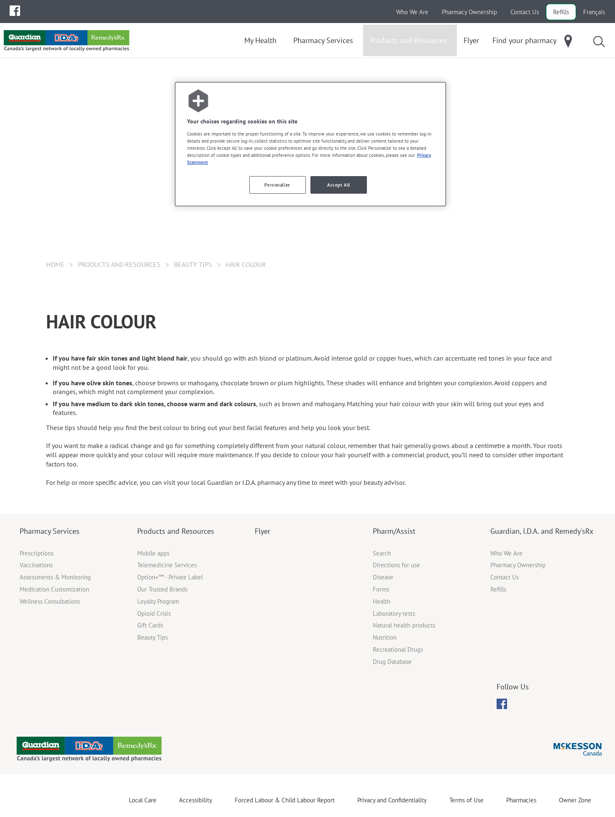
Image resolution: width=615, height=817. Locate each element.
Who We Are (412, 12)
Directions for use (396, 565)
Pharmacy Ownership (469, 12)
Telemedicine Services (167, 565)
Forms (381, 589)
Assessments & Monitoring (55, 577)
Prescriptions (37, 553)
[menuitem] (15, 10)
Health (381, 601)
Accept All (338, 185)
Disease (383, 577)
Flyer (262, 531)
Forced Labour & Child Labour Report (285, 800)
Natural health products (404, 625)
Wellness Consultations (50, 601)
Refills (561, 12)
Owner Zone (575, 800)
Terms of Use (466, 800)
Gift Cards (150, 625)
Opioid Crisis (154, 613)
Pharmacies (521, 800)
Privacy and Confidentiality (392, 800)
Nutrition (385, 637)
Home (55, 264)
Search (382, 553)
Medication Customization (54, 589)
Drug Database (392, 662)
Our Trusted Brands (162, 589)
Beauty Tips (193, 264)
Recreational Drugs (398, 649)
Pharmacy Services (49, 531)
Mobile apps (153, 553)
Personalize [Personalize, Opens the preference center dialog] (277, 185)
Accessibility (195, 800)
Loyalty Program (158, 601)
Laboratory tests (394, 613)
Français (594, 12)
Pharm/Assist (394, 531)
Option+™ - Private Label (170, 577)
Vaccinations (36, 565)
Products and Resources (175, 531)
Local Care (142, 800)
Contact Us (524, 12)
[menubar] (14, 10)
